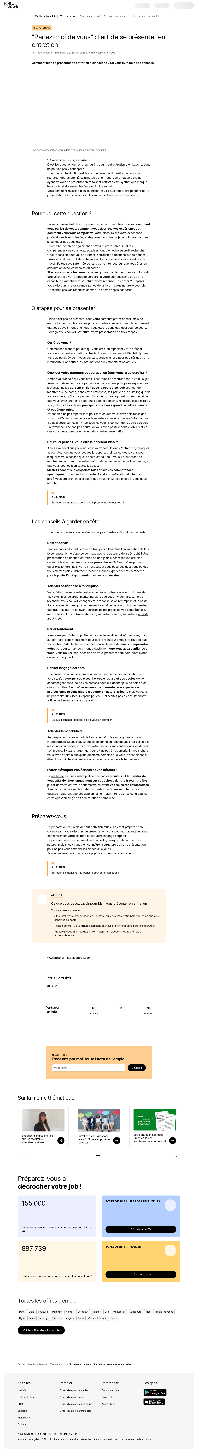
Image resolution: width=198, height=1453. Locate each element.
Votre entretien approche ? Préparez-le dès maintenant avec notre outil (150, 1138)
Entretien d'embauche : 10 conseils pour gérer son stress (85, 872)
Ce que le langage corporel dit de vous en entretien (82, 719)
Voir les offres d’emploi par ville (41, 1330)
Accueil (22, 1364)
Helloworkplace (26, 1397)
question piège (65, 798)
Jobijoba (22, 1411)
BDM (20, 1404)
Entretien (52, 986)
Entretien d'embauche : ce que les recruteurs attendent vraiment (37, 1139)
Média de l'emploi (37, 1364)
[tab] (98, 1155)
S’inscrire (137, 1067)
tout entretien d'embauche (124, 164)
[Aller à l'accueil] (11, 5)
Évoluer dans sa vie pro (116, 16)
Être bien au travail (90, 16)
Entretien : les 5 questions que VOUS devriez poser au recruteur (94, 1139)
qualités (52, 793)
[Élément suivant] (176, 1155)
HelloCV (22, 1390)
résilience (57, 776)
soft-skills (118, 474)
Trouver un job (68, 16)
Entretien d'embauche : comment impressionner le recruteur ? (88, 502)
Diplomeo (23, 1424)
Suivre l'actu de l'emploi (146, 16)
